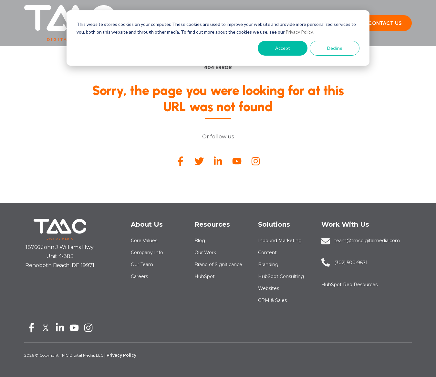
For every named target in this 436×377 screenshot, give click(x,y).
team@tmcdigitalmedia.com (367, 240)
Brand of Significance (218, 264)
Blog (199, 240)
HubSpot (204, 276)
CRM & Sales (272, 300)
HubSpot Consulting (281, 276)
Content (267, 252)
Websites (268, 288)
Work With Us (345, 224)
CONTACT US (385, 23)
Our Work (205, 252)
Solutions (274, 224)
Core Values (144, 240)
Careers (139, 276)
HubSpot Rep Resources (349, 284)
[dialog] (218, 38)
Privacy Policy (299, 32)
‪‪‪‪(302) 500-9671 (351, 262)
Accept (282, 48)
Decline (334, 48)
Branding (268, 264)
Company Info (147, 252)
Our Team (142, 264)
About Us (147, 224)
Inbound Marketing (280, 240)
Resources (212, 224)
